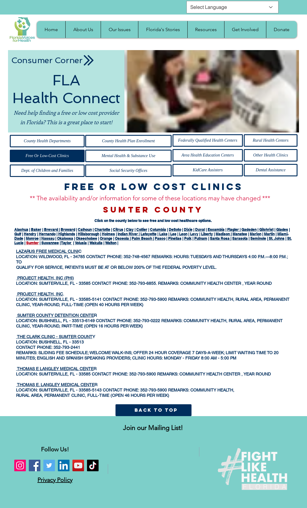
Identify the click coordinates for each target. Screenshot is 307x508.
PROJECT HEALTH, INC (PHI (44, 278)
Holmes (108, 234)
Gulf (17, 234)
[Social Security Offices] (128, 170)
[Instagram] (20, 465)
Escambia (216, 229)
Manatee (239, 234)
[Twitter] (49, 465)
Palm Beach (142, 238)
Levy (194, 234)
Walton (110, 243)
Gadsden (249, 229)
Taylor (66, 243)
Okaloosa (65, 238)
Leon (183, 234)
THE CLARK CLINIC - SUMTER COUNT (54, 336)
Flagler (233, 229)
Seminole (258, 238)
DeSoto (175, 229)
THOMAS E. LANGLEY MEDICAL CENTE (55, 384)
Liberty (207, 234)
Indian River (128, 234)
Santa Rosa (220, 238)
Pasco (160, 238)
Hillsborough (88, 234)
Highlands (66, 234)
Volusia (81, 243)
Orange (106, 238)
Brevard (51, 229)
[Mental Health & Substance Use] (128, 156)
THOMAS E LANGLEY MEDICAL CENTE (55, 368)
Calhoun (85, 229)
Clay (130, 229)
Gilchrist (266, 229)
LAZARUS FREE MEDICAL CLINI (47, 251)
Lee (173, 234)
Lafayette (148, 234)
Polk (188, 238)
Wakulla (95, 243)
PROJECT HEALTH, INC (39, 294)
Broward (68, 229)
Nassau (47, 238)
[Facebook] (34, 465)
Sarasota (240, 238)
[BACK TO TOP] (156, 410)
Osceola (122, 238)
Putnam (200, 238)
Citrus (118, 229)
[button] (83, 29)
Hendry (30, 234)
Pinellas (174, 238)
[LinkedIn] (63, 465)
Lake (163, 234)
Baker (36, 229)
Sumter (32, 243)
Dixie (188, 229)
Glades (282, 229)
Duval (200, 229)
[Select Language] (232, 7)
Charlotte (102, 229)
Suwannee (50, 243)
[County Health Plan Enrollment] (128, 141)
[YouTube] (78, 465)
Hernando (47, 234)
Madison (223, 234)
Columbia (158, 229)
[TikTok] (93, 465)
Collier (141, 229)
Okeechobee (86, 238)
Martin (269, 234)
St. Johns (276, 238)
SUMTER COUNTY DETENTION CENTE (55, 315)
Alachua (21, 229)
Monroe (32, 238)
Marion (255, 234)
